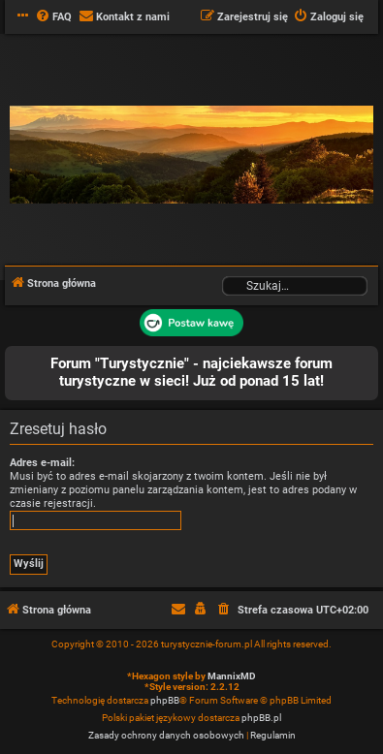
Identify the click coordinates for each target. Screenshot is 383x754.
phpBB (164, 700)
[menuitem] (53, 17)
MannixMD (231, 676)
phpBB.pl (261, 717)
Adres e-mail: (42, 462)
